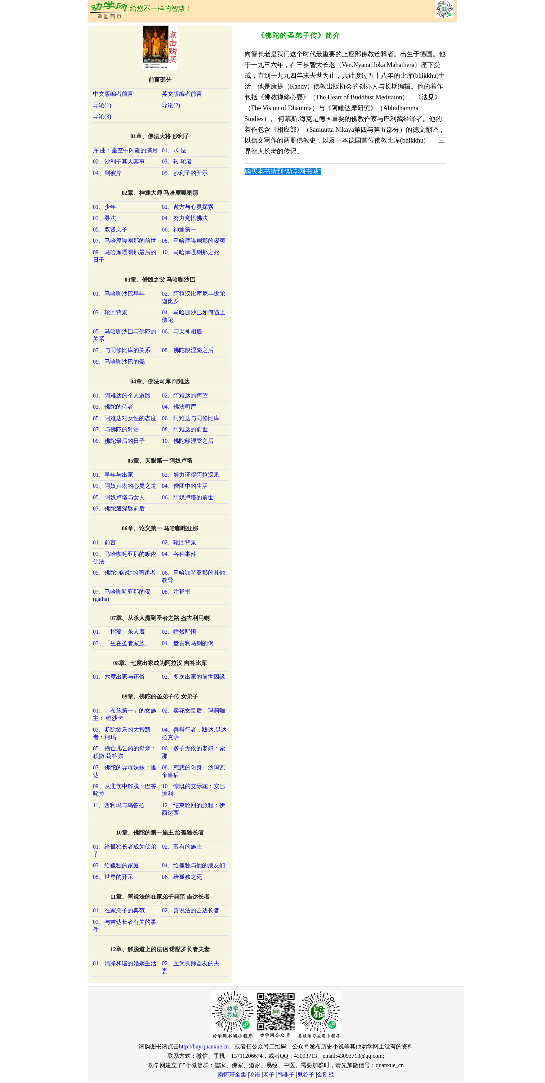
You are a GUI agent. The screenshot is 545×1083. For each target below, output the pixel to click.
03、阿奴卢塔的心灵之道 (124, 486)
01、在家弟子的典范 (119, 910)
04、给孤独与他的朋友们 (193, 865)
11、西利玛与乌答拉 (118, 805)
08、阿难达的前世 (185, 429)
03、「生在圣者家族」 (122, 643)
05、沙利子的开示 (185, 173)
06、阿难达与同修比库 (190, 418)
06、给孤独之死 (182, 877)
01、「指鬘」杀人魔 (119, 632)
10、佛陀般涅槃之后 (188, 441)
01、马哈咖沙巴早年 (119, 294)
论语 (254, 1074)
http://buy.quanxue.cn (204, 1046)
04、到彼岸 (107, 173)
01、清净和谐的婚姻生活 (124, 963)
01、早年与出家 (113, 475)
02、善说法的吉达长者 (190, 910)
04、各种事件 (179, 554)
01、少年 (104, 207)
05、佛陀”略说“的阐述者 (124, 573)
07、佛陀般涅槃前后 (119, 508)
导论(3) (102, 116)
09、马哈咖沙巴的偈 (119, 362)
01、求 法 (174, 150)
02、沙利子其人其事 (119, 161)
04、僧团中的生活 (185, 486)
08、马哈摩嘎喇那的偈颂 (193, 241)
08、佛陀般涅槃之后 (188, 350)
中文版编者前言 (113, 94)
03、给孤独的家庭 (116, 865)
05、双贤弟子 (110, 229)
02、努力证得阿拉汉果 (190, 475)
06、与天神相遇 (182, 331)
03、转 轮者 (177, 161)
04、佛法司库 (179, 407)
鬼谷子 (305, 1074)
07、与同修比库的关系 (122, 350)
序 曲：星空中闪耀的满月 (125, 150)
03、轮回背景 (110, 312)
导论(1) (102, 105)
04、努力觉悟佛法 (185, 218)
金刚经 (325, 1074)
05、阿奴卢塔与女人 (119, 497)
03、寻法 (104, 218)
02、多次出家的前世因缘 (193, 677)
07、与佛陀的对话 (116, 429)
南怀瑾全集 (232, 1074)
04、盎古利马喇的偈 (188, 643)
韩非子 (286, 1074)
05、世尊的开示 (113, 877)
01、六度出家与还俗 (119, 677)
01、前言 (104, 542)
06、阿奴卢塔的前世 (188, 497)
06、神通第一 (179, 229)
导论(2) (171, 105)
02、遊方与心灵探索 (188, 207)
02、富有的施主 (182, 847)
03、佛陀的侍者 (113, 407)
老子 (268, 1074)
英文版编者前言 (182, 94)
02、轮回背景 (179, 542)
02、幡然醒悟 (179, 632)
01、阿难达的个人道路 (122, 395)
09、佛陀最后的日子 (119, 441)
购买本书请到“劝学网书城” (283, 171)
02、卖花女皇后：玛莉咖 (193, 710)
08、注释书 (176, 592)
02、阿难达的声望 (185, 395)
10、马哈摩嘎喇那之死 (190, 252)
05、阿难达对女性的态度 (124, 418)
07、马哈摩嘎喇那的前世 (124, 241)
